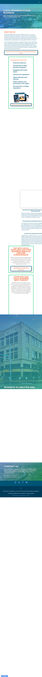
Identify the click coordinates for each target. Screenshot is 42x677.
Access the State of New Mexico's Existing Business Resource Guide (21, 52)
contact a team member (26, 383)
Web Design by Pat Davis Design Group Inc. (21, 495)
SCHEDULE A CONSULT (11, 476)
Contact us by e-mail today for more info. (21, 104)
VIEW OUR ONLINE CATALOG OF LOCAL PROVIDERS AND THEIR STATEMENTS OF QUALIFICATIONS (21, 268)
